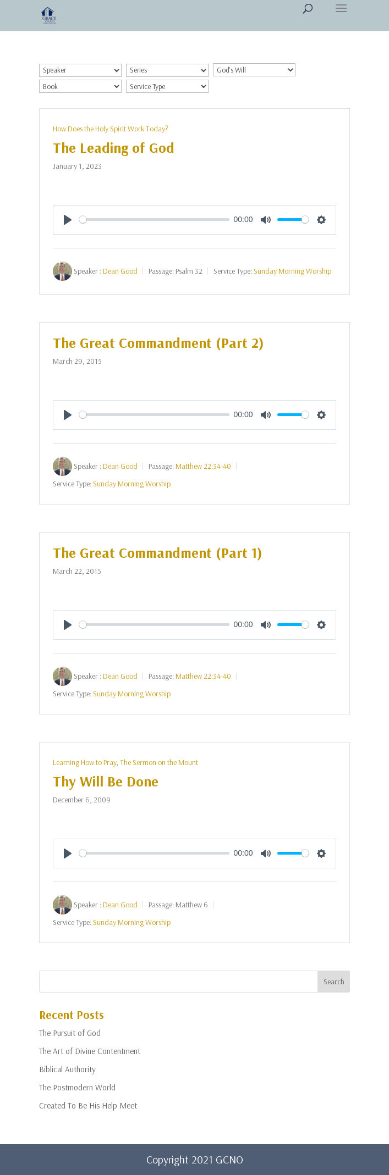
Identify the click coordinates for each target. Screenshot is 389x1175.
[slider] (154, 219)
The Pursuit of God (70, 1033)
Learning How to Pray (84, 762)
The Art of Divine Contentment (89, 1051)
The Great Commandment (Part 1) (157, 553)
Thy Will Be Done (105, 781)
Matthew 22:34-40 (203, 465)
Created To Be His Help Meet (88, 1105)
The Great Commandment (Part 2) (158, 343)
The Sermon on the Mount (159, 762)
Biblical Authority (67, 1069)
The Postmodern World (77, 1087)
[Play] (67, 220)
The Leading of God (113, 147)
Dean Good (120, 270)
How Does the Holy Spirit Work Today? (110, 129)
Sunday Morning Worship (292, 270)
